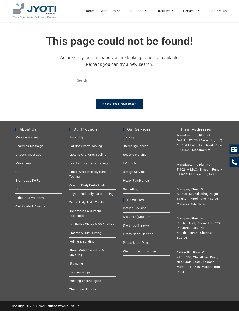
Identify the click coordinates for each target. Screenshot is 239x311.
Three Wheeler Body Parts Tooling (88, 174)
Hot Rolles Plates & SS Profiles (91, 224)
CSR (18, 172)
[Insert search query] (119, 80)
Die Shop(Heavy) (136, 225)
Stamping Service (135, 146)
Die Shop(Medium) (137, 217)
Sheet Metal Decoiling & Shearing (86, 252)
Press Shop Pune (136, 243)
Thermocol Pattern (82, 289)
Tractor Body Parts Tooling (88, 163)
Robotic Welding (135, 154)
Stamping (76, 263)
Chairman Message (29, 146)
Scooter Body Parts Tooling (89, 185)
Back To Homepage (119, 104)
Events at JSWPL (27, 180)
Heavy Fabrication (136, 180)
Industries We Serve (30, 197)
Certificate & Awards (30, 206)
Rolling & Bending (82, 241)
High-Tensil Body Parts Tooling (91, 194)
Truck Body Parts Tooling (87, 202)
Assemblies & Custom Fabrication (85, 213)
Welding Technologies (85, 281)
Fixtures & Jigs (80, 272)
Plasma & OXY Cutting (85, 233)
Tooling (128, 137)
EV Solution (131, 163)
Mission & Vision (27, 137)
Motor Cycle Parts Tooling (87, 154)
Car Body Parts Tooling (85, 146)
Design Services (135, 172)
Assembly (76, 137)
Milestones (23, 163)
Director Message (28, 154)
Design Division (135, 208)
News (19, 189)
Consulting (130, 189)
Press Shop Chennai (139, 234)
